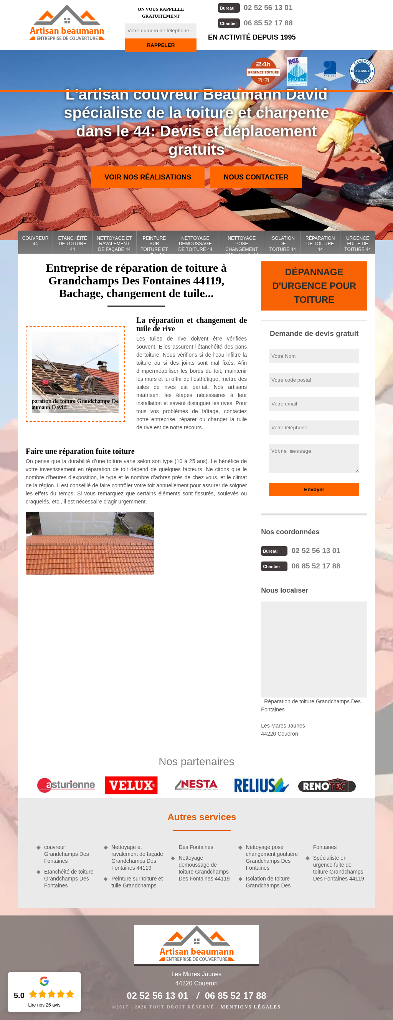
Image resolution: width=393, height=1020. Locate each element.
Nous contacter (256, 177)
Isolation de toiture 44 (282, 244)
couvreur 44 (35, 241)
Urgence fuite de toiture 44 (357, 244)
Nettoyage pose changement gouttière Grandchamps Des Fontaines (272, 857)
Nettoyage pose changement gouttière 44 (242, 245)
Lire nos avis (44, 1005)
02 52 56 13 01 (255, 7)
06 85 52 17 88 (255, 23)
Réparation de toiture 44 (320, 244)
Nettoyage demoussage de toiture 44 (195, 244)
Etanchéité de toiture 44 (72, 244)
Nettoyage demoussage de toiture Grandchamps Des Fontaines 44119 (204, 868)
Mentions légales (251, 1007)
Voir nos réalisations (147, 177)
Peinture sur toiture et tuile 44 (154, 245)
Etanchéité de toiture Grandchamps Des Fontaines (68, 879)
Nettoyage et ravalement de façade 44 (114, 244)
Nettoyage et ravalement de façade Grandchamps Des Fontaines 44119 (137, 857)
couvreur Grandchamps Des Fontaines (66, 854)
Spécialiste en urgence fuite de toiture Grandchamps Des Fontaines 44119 (338, 868)
